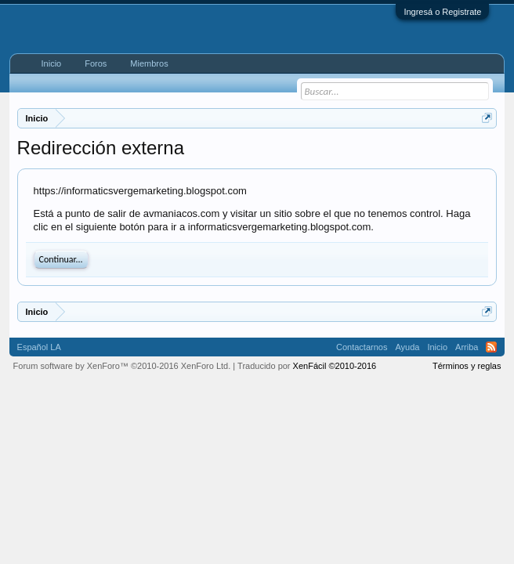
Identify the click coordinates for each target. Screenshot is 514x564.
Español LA (39, 347)
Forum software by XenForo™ (122, 366)
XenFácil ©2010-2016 (335, 366)
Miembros (149, 63)
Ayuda (407, 347)
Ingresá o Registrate (442, 11)
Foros (96, 63)
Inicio (52, 63)
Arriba (466, 347)
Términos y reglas (467, 366)
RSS (491, 347)
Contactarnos (361, 347)
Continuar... (61, 259)
